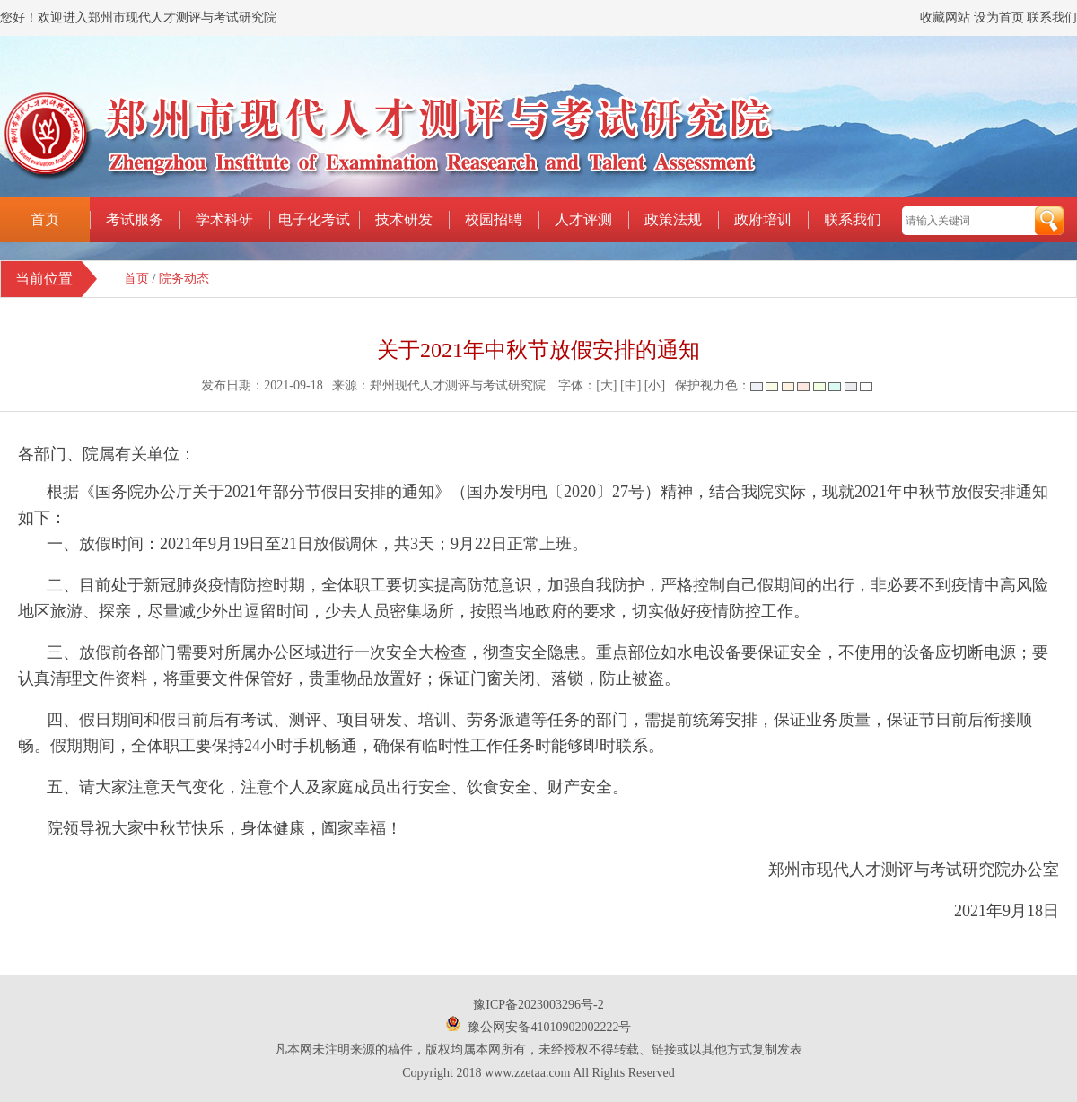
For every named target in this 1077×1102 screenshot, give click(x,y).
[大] (606, 385)
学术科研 (224, 219)
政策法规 (673, 219)
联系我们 (1052, 17)
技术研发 (404, 219)
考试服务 (134, 219)
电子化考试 (314, 219)
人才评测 (583, 219)
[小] (654, 385)
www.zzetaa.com (527, 1073)
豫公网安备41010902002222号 (549, 1027)
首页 (45, 219)
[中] (630, 385)
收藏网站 (945, 17)
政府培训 (763, 219)
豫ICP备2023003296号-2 (538, 1004)
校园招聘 (493, 219)
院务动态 (184, 278)
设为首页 (999, 17)
